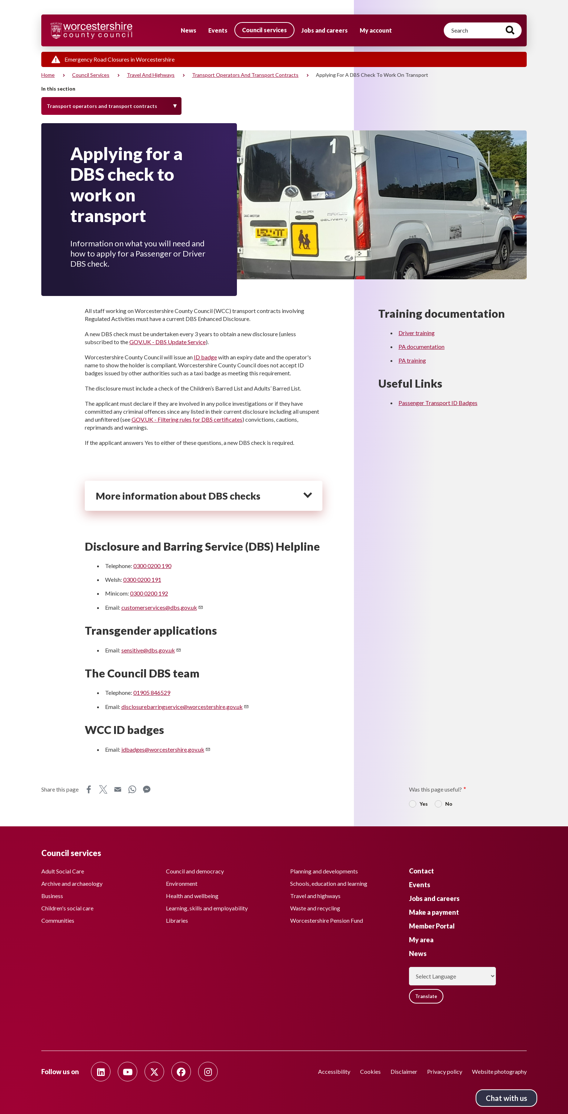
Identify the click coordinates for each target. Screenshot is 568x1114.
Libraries (177, 918)
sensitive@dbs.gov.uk (151, 650)
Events (217, 30)
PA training (412, 360)
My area (421, 938)
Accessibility (334, 1071)
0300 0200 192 (149, 593)
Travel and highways (151, 75)
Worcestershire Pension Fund (326, 918)
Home (48, 75)
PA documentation (421, 346)
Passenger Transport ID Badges (437, 402)
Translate (428, 995)
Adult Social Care (62, 868)
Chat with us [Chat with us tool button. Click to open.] (506, 1098)
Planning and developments (324, 868)
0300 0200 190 (152, 565)
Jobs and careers (324, 30)
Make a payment (434, 910)
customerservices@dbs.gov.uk (162, 607)
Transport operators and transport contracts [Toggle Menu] (102, 106)
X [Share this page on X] (103, 789)
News (188, 30)
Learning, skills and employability (207, 905)
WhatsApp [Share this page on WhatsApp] (132, 789)
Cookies (370, 1071)
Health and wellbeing (192, 893)
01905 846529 (151, 692)
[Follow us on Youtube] (127, 1071)
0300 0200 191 (142, 579)
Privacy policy (444, 1071)
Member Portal (432, 924)
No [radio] (448, 804)
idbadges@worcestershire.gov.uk (166, 749)
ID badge (205, 357)
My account (376, 30)
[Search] (483, 30)
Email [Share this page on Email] (117, 789)
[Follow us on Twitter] (154, 1071)
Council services (264, 29)
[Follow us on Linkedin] (100, 1071)
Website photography (499, 1071)
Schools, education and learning (328, 881)
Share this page (60, 789)
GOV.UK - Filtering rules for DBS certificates (186, 419)
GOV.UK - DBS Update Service (167, 341)
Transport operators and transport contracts (245, 75)
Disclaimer (403, 1071)
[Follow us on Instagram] (208, 1071)
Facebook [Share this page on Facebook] (88, 789)
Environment (181, 881)
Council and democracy (195, 868)
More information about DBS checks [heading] (178, 496)
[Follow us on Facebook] (181, 1071)
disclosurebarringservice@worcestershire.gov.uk (185, 706)
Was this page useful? (435, 789)
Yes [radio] (423, 804)
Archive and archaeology (72, 881)
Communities (57, 918)
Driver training (416, 332)
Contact (421, 869)
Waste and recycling (315, 905)
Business (52, 893)
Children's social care (67, 905)
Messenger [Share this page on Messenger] (146, 789)
